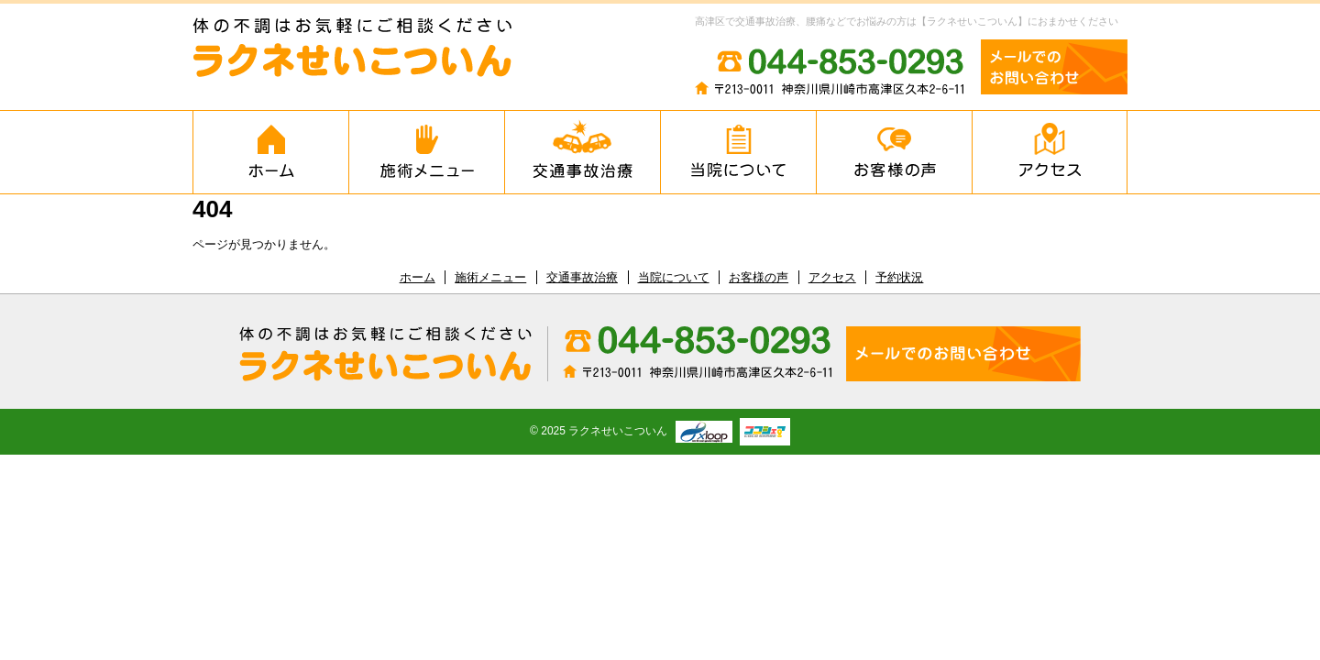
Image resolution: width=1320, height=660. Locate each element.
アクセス (1050, 152)
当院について (738, 152)
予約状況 (899, 277)
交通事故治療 (582, 152)
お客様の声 (894, 152)
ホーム (270, 152)
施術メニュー (426, 152)
